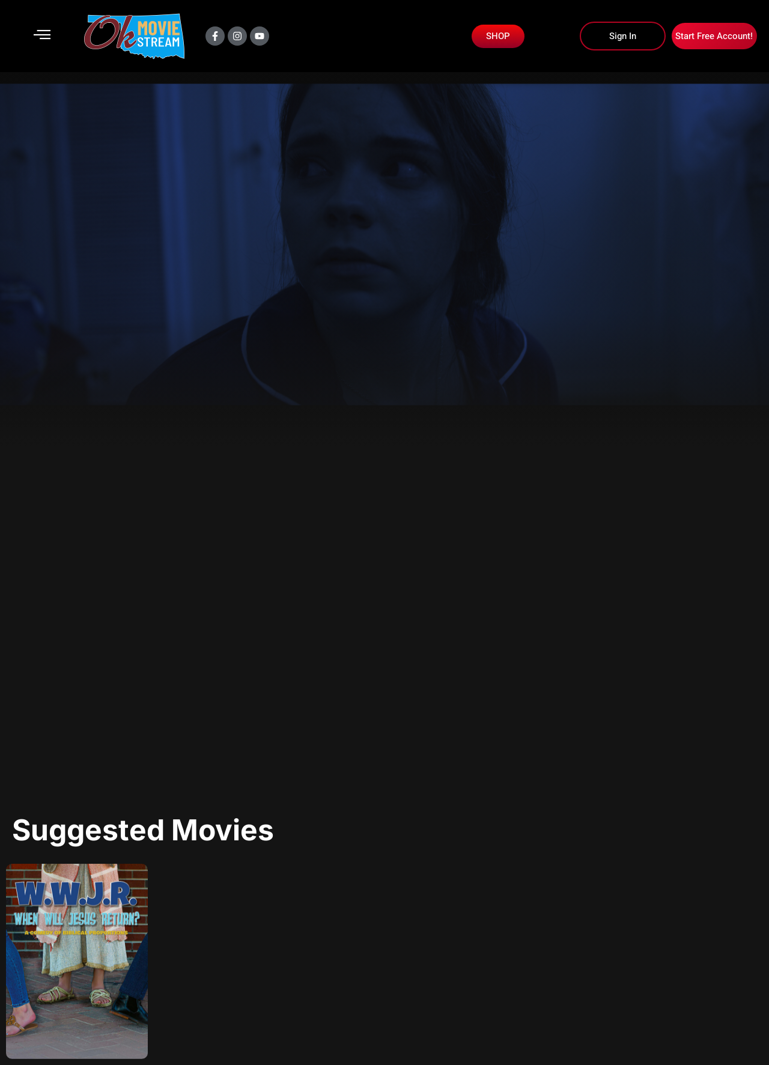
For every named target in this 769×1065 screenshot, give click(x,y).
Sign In (622, 36)
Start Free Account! (714, 36)
